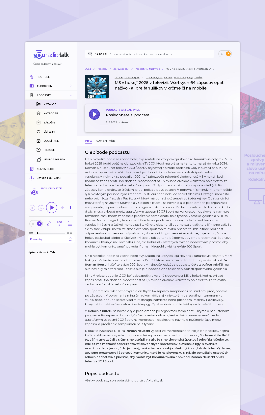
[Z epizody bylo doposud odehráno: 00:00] (32, 233)
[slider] (37, 233)
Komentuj (51, 239)
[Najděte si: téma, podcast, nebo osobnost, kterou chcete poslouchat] (149, 54)
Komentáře (105, 141)
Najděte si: (101, 53)
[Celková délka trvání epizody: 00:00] (70, 233)
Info (88, 141)
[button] (51, 86)
